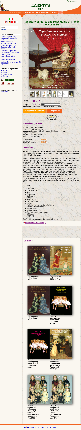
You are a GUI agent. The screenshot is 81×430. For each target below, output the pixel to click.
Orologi (3, 40)
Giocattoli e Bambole (8, 47)
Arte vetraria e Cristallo (9, 38)
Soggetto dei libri (28, 12)
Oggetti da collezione (8, 45)
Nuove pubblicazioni (42, 12)
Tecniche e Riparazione (9, 51)
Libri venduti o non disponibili (11, 62)
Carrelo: (73, 1)
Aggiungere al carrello (34, 111)
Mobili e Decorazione (8, 43)
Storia (3, 49)
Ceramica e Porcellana (9, 36)
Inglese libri (5, 64)
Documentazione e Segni (10, 52)
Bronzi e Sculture (7, 42)
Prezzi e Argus (6, 54)
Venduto (54, 12)
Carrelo (4, 76)
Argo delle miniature (8, 56)
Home (4, 70)
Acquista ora (54, 111)
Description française (35, 223)
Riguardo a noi (7, 74)
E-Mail (4, 72)
